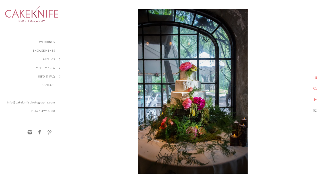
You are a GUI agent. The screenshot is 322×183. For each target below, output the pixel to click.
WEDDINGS (47, 42)
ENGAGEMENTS (44, 50)
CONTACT (48, 85)
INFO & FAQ (46, 76)
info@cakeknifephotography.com (31, 102)
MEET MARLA (45, 68)
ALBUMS (49, 59)
